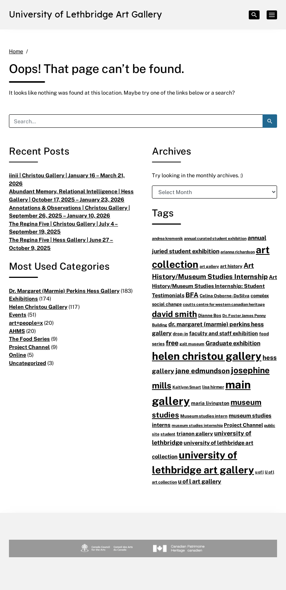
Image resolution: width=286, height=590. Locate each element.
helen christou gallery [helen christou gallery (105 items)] (206, 355)
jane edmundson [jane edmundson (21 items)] (202, 370)
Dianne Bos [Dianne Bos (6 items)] (209, 315)
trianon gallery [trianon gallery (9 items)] (195, 433)
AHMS (17, 331)
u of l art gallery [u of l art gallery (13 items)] (199, 481)
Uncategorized (27, 363)
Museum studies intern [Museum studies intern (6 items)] (204, 416)
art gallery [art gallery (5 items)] (209, 266)
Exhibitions (23, 298)
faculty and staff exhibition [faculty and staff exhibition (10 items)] (223, 333)
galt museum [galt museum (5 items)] (191, 343)
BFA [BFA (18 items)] (191, 295)
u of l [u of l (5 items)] (259, 471)
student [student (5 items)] (168, 433)
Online (17, 355)
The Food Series (29, 339)
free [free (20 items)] (172, 343)
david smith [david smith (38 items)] (174, 314)
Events (17, 314)
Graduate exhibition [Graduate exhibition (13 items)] (233, 343)
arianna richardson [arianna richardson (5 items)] (237, 251)
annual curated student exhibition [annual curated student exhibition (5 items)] (215, 238)
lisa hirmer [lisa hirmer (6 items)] (213, 387)
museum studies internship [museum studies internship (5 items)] (197, 425)
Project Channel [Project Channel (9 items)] (243, 425)
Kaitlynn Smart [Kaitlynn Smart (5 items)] (186, 386)
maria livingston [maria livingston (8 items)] (210, 403)
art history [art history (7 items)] (231, 266)
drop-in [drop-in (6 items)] (180, 333)
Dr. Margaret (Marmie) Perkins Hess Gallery (64, 291)
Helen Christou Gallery (38, 307)
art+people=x (26, 323)
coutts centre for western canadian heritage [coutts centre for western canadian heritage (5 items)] (224, 304)
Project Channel (29, 347)
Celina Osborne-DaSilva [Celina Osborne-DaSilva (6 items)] (225, 295)
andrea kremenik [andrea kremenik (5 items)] (167, 238)
